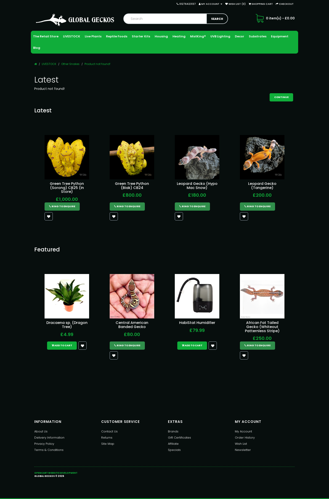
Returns (106, 437)
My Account (243, 431)
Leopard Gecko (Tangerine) (262, 185)
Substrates (257, 36)
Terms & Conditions (49, 450)
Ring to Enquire (62, 206)
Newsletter (243, 450)
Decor (239, 36)
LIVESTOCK (71, 36)
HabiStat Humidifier (197, 322)
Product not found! (97, 64)
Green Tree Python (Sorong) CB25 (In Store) (67, 187)
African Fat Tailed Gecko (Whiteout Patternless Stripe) (262, 326)
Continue (281, 97)
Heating (179, 36)
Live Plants (93, 36)
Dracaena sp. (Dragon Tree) (67, 324)
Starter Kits (141, 36)
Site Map (107, 444)
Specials (174, 450)
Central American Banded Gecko (132, 324)
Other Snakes (70, 64)
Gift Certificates (179, 437)
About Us (41, 431)
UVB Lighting (220, 36)
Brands (173, 431)
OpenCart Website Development (55, 473)
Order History (245, 437)
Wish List (241, 444)
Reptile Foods (116, 36)
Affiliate (173, 444)
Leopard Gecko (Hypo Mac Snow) (197, 185)
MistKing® (198, 36)
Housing (161, 36)
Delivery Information (49, 437)
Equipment (279, 36)
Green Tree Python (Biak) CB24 (132, 185)
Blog (36, 48)
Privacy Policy (44, 444)
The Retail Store (45, 36)
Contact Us (109, 431)
